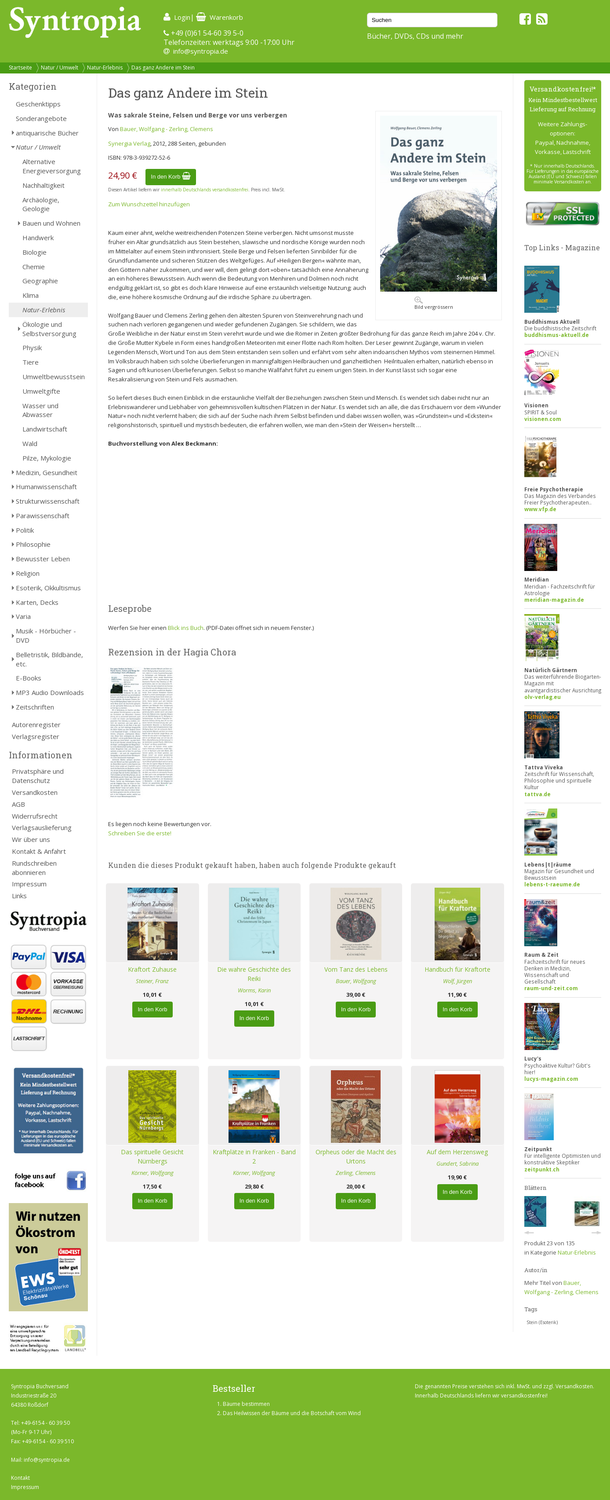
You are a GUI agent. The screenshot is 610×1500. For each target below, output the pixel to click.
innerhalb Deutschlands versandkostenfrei (204, 190)
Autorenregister (36, 724)
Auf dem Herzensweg (457, 1152)
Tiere (30, 362)
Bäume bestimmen (246, 1404)
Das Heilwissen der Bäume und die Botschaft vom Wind (292, 1413)
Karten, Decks (37, 602)
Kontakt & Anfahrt (39, 851)
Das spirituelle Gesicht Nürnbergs (152, 1156)
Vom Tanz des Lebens (356, 969)
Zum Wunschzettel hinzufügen (149, 204)
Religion (28, 573)
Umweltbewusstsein (53, 376)
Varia (23, 616)
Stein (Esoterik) (542, 1322)
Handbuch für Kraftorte (457, 969)
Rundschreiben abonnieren (34, 868)
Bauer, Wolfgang (356, 981)
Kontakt (20, 1478)
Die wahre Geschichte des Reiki (254, 974)
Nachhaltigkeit (43, 185)
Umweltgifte (41, 391)
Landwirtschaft (44, 428)
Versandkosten (35, 792)
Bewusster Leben (43, 558)
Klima (30, 295)
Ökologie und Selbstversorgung (49, 329)
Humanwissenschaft (46, 486)
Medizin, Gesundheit (46, 472)
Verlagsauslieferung (42, 827)
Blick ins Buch (185, 628)
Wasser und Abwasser (40, 410)
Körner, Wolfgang (152, 1173)
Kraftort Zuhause (152, 969)
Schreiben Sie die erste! (139, 833)
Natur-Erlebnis (105, 67)
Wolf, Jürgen (457, 981)
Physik (32, 347)
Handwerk (38, 237)
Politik (25, 530)
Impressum (29, 883)
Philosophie (33, 544)
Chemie (33, 266)
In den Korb (171, 176)
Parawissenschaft (42, 515)
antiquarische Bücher (47, 132)
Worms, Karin (254, 990)
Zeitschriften (35, 706)
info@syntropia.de (200, 51)
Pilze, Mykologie (46, 458)
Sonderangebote (41, 118)
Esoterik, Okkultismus (48, 587)
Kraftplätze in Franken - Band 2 (254, 1156)
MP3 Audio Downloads (50, 692)
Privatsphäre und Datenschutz (38, 776)
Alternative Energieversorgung (51, 166)
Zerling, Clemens (356, 1173)
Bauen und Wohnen (51, 223)
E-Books (28, 677)
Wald (29, 443)
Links (19, 895)
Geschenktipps (38, 103)
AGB (18, 804)
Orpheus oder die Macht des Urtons (356, 1156)
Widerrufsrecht (35, 816)
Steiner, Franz (152, 981)
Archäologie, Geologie (40, 204)
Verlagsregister (35, 736)
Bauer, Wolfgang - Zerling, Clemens (166, 129)
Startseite (20, 67)
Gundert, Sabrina (457, 1163)
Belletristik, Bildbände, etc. (49, 659)
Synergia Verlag (129, 143)
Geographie (40, 280)
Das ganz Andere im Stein (163, 67)
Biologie (34, 252)
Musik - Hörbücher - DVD (46, 635)
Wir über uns (31, 839)
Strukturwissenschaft (48, 501)
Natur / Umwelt (59, 67)
